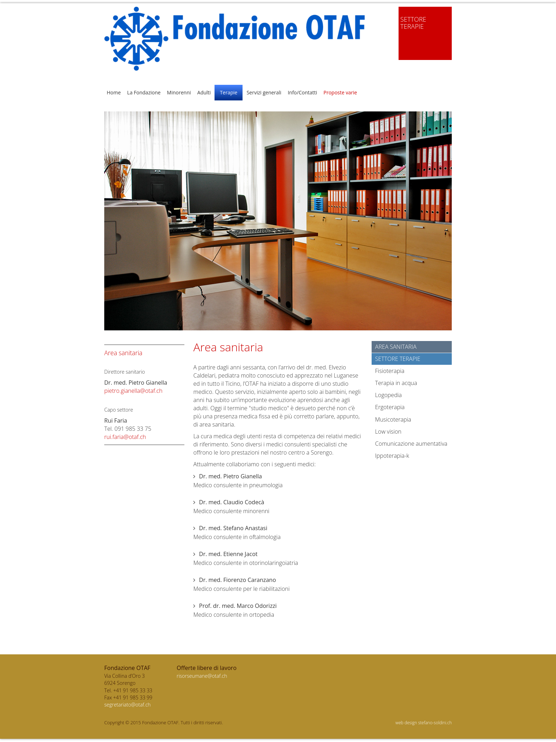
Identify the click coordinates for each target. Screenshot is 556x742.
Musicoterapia (393, 419)
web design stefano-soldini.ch (423, 723)
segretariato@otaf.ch (127, 704)
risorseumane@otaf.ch (202, 675)
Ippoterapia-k (392, 456)
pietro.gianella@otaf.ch (133, 391)
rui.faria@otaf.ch (125, 437)
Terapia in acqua (396, 383)
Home (114, 92)
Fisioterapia (390, 371)
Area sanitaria (396, 347)
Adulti (204, 92)
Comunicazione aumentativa (411, 443)
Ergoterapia (390, 407)
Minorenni (179, 92)
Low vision (388, 431)
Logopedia (388, 395)
